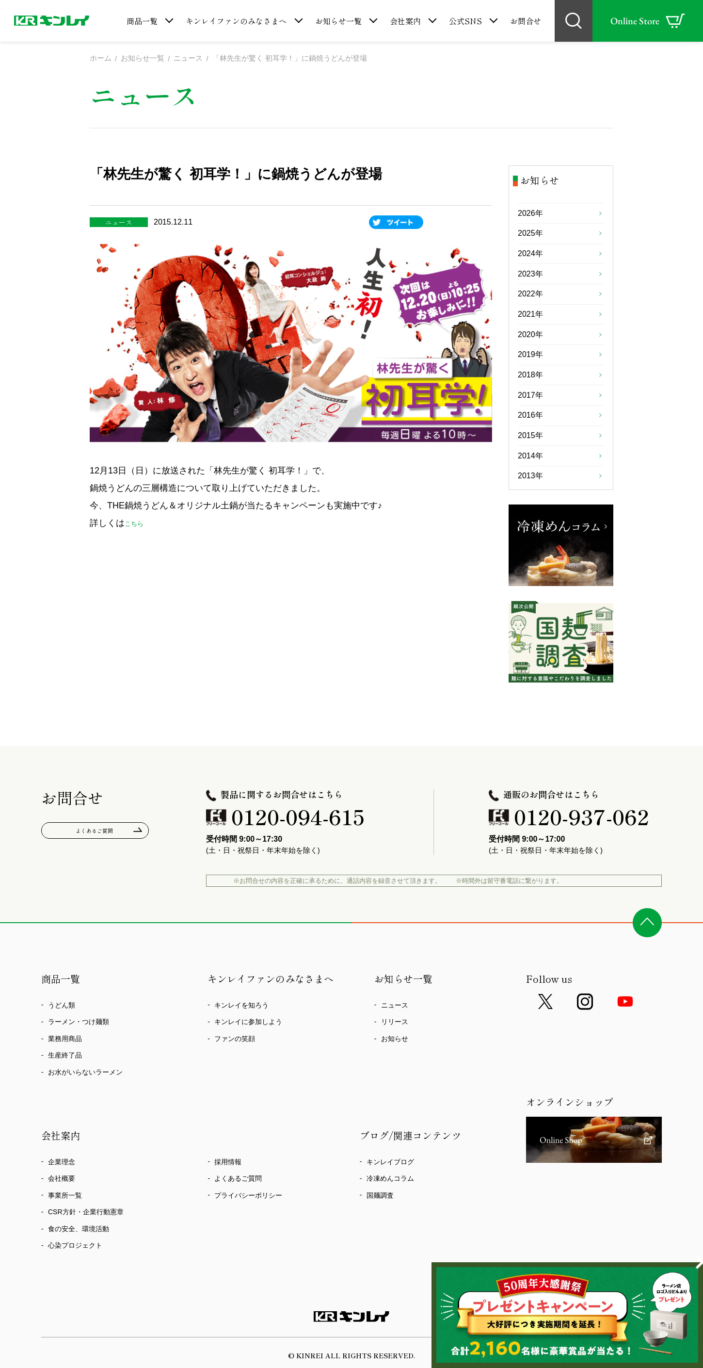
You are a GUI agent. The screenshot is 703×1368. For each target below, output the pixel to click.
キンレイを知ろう (241, 1029)
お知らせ (394, 1062)
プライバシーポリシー (248, 1219)
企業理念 (61, 1185)
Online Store (647, 21)
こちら (138, 524)
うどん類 (61, 1029)
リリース (394, 1046)
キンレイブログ (390, 1185)
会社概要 (61, 1202)
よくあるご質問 (95, 856)
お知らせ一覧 (338, 21)
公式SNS (465, 21)
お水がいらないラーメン (85, 1096)
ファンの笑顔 (234, 1062)
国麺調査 (380, 1219)
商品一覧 (142, 21)
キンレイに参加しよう (248, 1046)
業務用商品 (65, 1062)
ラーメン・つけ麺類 (78, 1046)
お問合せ (525, 21)
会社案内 (405, 21)
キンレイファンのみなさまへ (236, 21)
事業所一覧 (65, 1219)
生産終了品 (65, 1079)
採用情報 (227, 1185)
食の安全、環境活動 (78, 1252)
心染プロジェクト (75, 1269)
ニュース (394, 1029)
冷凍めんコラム (390, 1202)
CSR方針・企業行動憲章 (86, 1236)
